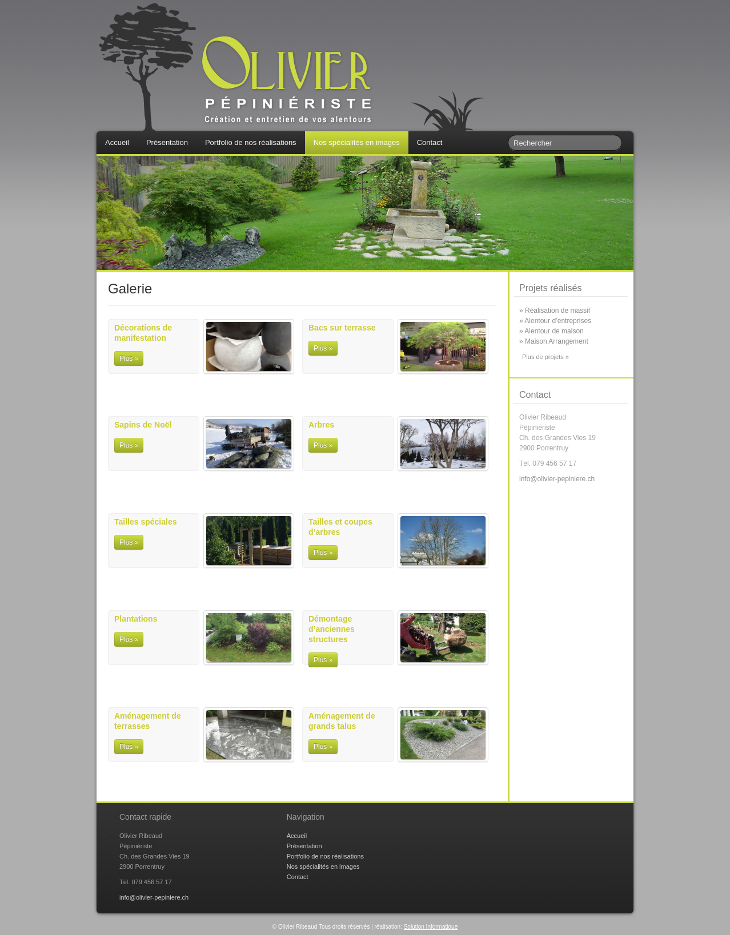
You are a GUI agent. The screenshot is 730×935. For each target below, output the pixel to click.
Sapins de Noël (142, 424)
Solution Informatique (431, 927)
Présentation (167, 142)
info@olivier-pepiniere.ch (557, 479)
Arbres (321, 424)
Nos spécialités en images (357, 142)
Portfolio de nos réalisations (250, 142)
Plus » (128, 358)
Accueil (117, 142)
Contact (430, 142)
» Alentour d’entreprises (555, 321)
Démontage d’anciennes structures (331, 629)
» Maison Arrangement (553, 341)
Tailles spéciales (145, 521)
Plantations (135, 618)
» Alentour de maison (551, 331)
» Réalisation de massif (554, 311)
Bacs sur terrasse (342, 327)
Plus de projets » (545, 356)
